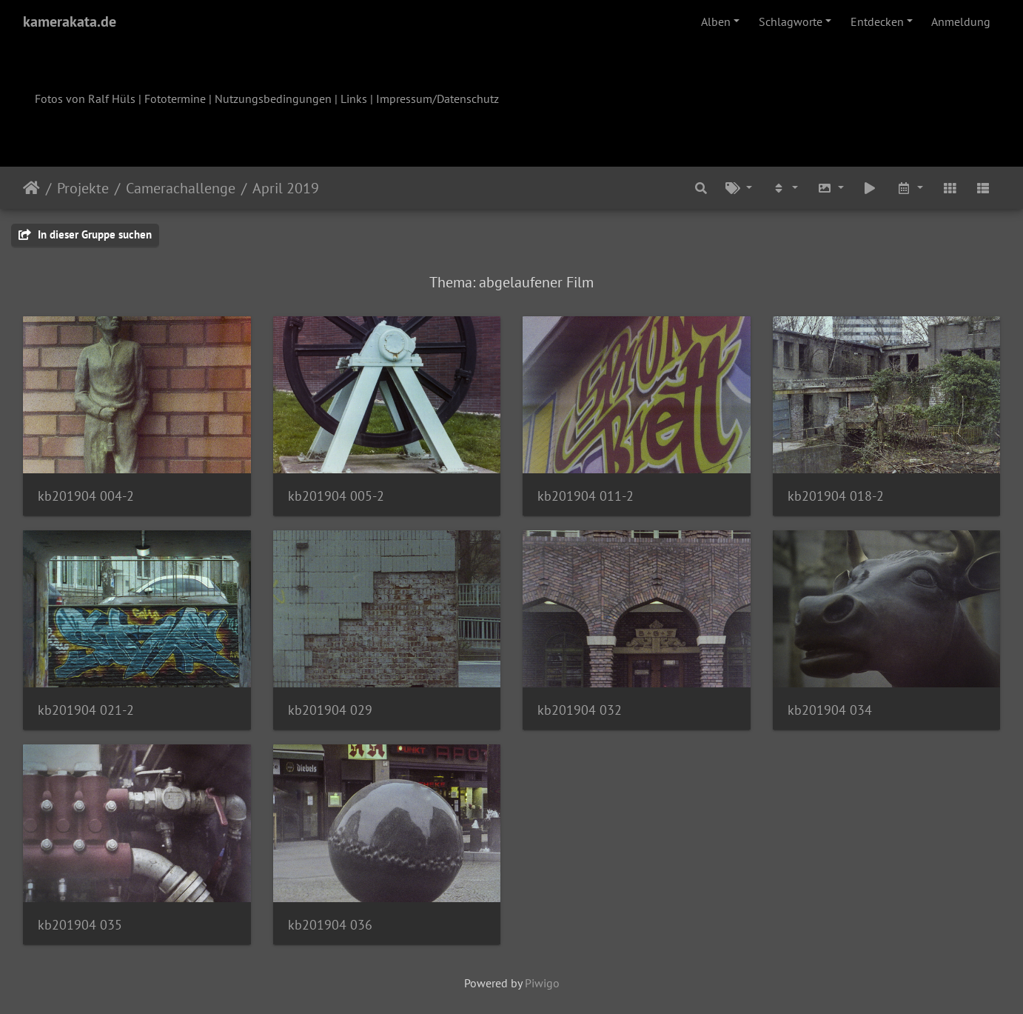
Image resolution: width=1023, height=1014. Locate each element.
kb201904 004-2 (86, 496)
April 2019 (285, 188)
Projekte (83, 188)
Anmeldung (960, 21)
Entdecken (877, 21)
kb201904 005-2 (336, 496)
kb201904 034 (830, 710)
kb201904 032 (579, 710)
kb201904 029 (330, 710)
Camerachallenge (180, 188)
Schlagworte (790, 21)
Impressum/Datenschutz (437, 98)
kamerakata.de (69, 21)
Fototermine (175, 98)
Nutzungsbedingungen (273, 98)
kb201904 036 (330, 925)
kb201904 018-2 (836, 496)
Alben (716, 21)
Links (354, 98)
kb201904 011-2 (585, 496)
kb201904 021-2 (86, 710)
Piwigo (542, 982)
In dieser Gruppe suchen (85, 234)
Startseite (31, 188)
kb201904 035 (80, 925)
